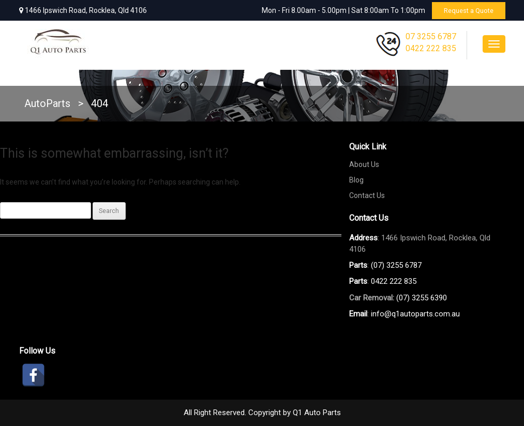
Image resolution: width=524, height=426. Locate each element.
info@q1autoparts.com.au (415, 313)
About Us (364, 164)
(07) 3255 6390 (421, 297)
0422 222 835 (431, 48)
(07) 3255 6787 (396, 265)
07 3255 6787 (431, 36)
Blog (356, 180)
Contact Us (367, 195)
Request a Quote (466, 10)
